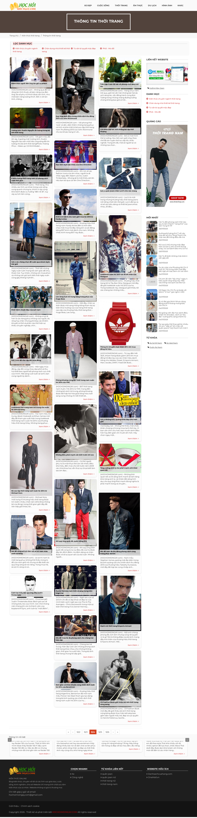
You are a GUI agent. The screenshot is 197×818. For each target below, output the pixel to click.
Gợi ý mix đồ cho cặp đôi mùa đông (26, 360)
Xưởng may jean (156, 88)
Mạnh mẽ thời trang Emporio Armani (115, 626)
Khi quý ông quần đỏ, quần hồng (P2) (71, 541)
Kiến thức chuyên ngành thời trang (164, 99)
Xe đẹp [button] (88, 5)
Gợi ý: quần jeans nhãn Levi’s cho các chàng (118, 191)
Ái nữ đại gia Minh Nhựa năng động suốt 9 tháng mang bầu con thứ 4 (172, 303)
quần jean (107, 775)
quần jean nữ (109, 778)
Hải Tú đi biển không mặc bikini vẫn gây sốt (173, 257)
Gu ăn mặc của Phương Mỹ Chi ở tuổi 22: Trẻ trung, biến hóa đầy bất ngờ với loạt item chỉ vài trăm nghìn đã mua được (173, 270)
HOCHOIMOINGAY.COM (64, 813)
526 (115, 732)
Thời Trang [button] (121, 5)
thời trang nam (110, 785)
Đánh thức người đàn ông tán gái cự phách (29, 83)
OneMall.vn (153, 778)
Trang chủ (14, 35)
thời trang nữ (108, 782)
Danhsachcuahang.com (160, 775)
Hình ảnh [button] (167, 5)
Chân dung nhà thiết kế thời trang (164, 103)
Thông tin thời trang (52, 35)
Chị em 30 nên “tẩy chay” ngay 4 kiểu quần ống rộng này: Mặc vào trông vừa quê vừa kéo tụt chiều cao (173, 282)
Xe (73, 775)
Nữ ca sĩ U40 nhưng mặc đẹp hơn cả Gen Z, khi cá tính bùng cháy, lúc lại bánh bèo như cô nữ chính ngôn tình (173, 248)
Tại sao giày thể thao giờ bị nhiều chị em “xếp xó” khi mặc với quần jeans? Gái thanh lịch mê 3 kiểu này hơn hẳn (173, 327)
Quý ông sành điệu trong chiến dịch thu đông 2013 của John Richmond (75, 117)
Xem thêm (44, 102)
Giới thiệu (14, 807)
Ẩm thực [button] (138, 5)
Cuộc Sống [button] (103, 5)
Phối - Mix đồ (108, 48)
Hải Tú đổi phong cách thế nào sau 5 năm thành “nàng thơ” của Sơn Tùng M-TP (173, 224)
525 (107, 732)
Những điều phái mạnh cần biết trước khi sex (75, 455)
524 (98, 732)
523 (90, 732)
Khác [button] (180, 5)
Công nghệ (77, 778)
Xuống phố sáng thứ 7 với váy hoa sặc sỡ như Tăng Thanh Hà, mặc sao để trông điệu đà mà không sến (172, 236)
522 (81, 732)
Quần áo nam (156, 347)
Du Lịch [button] (152, 5)
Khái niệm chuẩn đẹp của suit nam (26, 310)
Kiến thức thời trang (31, 35)
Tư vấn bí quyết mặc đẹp (85, 48)
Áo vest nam (172, 343)
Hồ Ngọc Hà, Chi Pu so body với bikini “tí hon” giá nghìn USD (172, 291)
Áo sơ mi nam (156, 343)
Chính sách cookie (30, 807)
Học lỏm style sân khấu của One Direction (73, 165)
